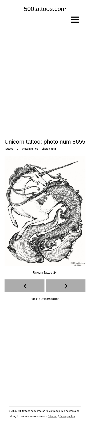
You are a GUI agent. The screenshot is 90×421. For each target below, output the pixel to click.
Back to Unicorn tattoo (44, 299)
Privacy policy (67, 416)
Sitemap (52, 416)
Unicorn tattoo (30, 148)
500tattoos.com (45, 8)
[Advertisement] (45, 82)
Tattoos (9, 148)
